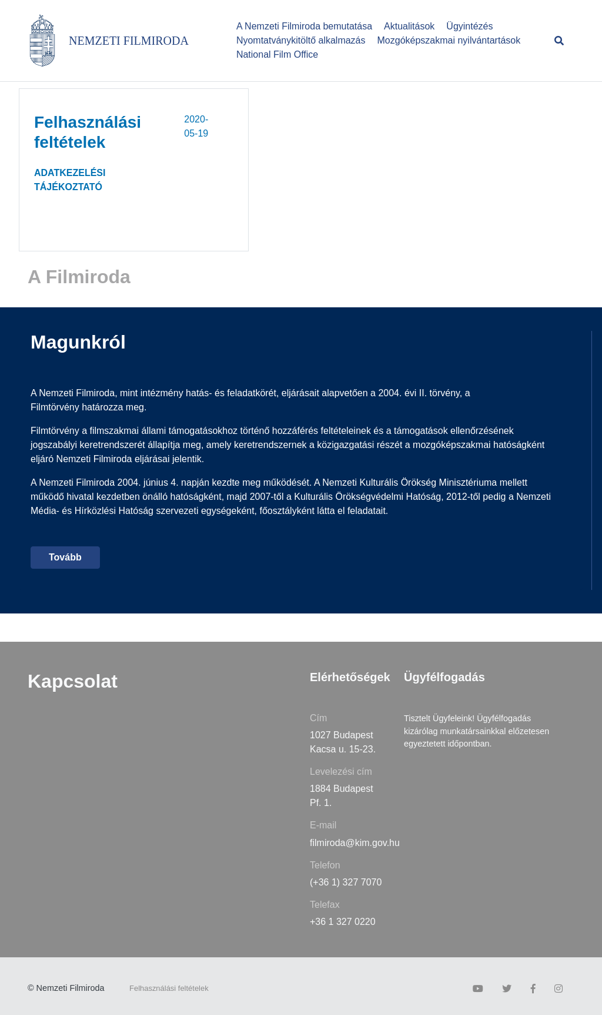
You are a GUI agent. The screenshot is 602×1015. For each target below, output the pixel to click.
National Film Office (277, 54)
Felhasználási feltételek (169, 988)
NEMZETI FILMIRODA (129, 40)
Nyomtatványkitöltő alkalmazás (301, 40)
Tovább (65, 557)
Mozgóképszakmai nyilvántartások (449, 40)
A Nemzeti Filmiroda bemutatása (304, 26)
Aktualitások (409, 26)
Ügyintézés (469, 26)
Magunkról (78, 342)
